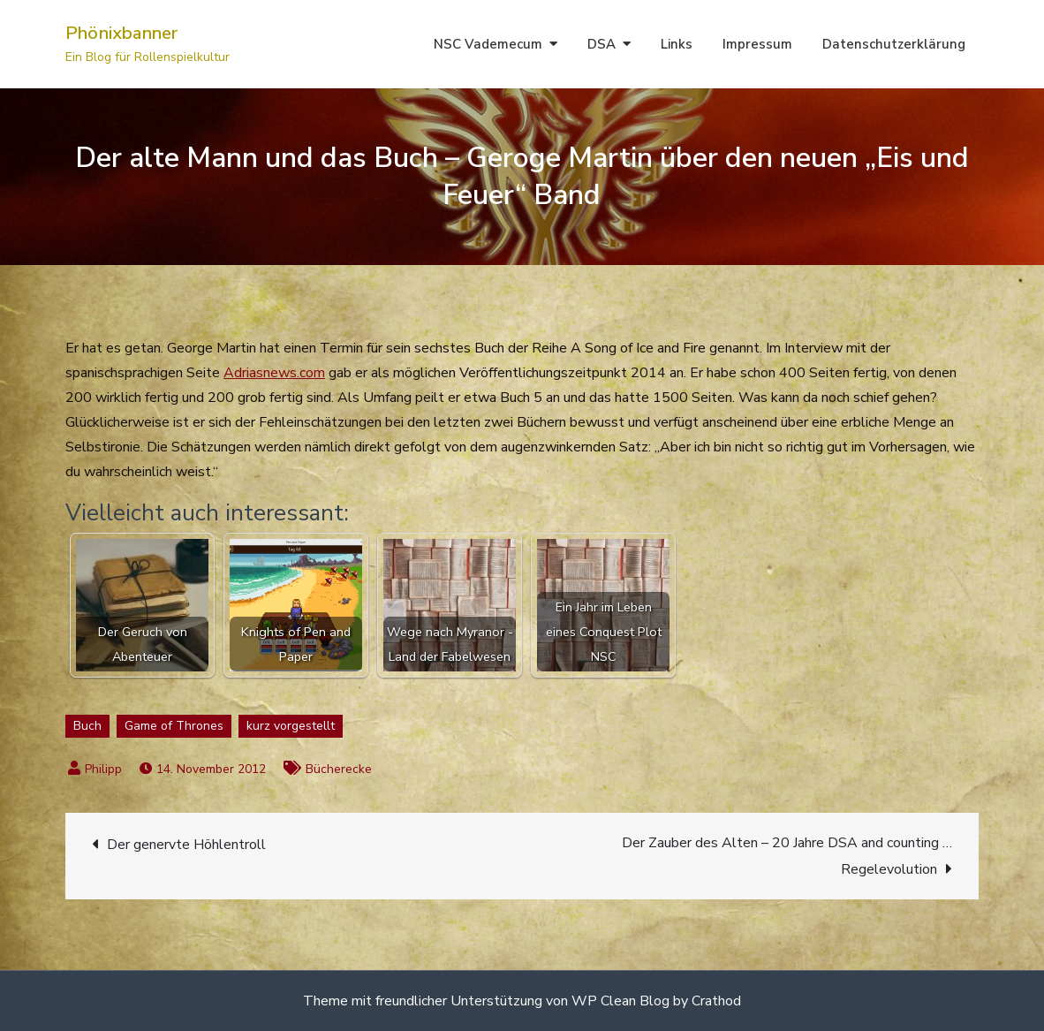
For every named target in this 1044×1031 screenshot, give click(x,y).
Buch (87, 725)
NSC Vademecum (488, 44)
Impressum (757, 44)
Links (676, 44)
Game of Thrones (174, 725)
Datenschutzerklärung (893, 44)
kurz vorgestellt (290, 725)
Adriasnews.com (274, 373)
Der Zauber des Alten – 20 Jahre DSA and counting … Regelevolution (787, 856)
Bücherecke (339, 769)
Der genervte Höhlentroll (186, 844)
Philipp (103, 769)
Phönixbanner (121, 33)
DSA (601, 44)
